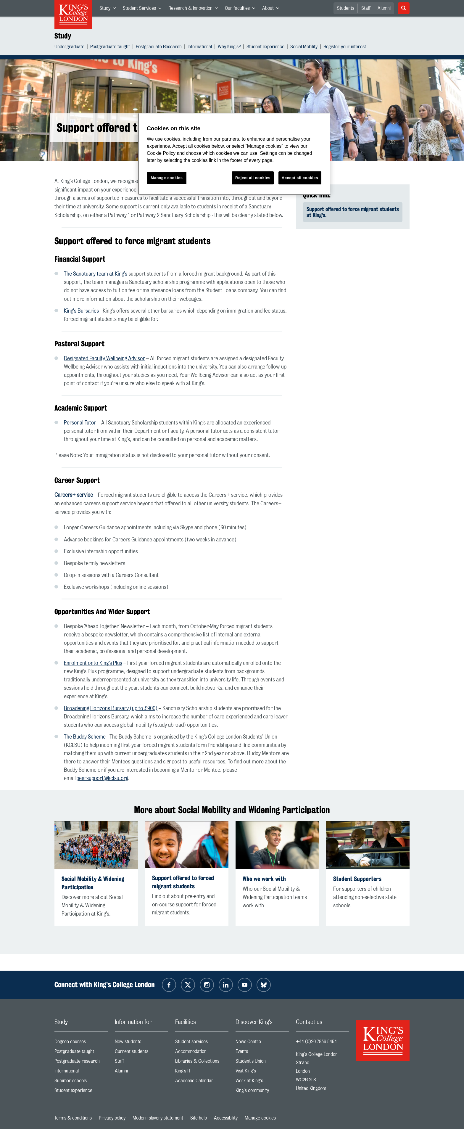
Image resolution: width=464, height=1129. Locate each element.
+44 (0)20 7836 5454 (316, 1041)
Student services (201, 1043)
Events (262, 1052)
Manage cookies (260, 1118)
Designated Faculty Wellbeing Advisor (104, 358)
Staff (365, 8)
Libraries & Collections (201, 1062)
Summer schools (81, 1082)
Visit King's (262, 1072)
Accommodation (201, 1052)
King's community (262, 1092)
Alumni (384, 8)
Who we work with (264, 878)
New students (141, 1043)
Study (109, 9)
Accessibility (226, 1118)
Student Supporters (357, 878)
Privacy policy (112, 1118)
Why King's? (229, 47)
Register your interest (344, 47)
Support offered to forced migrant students (183, 882)
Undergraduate (69, 47)
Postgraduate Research (159, 47)
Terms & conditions (73, 1118)
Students (345, 8)
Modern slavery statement (158, 1118)
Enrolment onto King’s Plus (93, 663)
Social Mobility (304, 47)
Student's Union (262, 1062)
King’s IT (201, 1072)
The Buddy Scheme (85, 737)
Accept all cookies (300, 178)
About (272, 9)
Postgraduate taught (110, 47)
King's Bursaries (82, 311)
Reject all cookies (252, 178)
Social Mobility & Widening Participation (93, 882)
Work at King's (262, 1082)
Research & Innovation (194, 9)
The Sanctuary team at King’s (95, 274)
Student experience (265, 47)
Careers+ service (73, 495)
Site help (198, 1118)
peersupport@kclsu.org (102, 778)
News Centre (262, 1043)
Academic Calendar (201, 1082)
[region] (234, 154)
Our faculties (242, 9)
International (200, 47)
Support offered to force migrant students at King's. (353, 212)
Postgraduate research (81, 1062)
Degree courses (81, 1043)
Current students (141, 1052)
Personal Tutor (80, 423)
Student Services (144, 9)
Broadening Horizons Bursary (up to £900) (110, 708)
